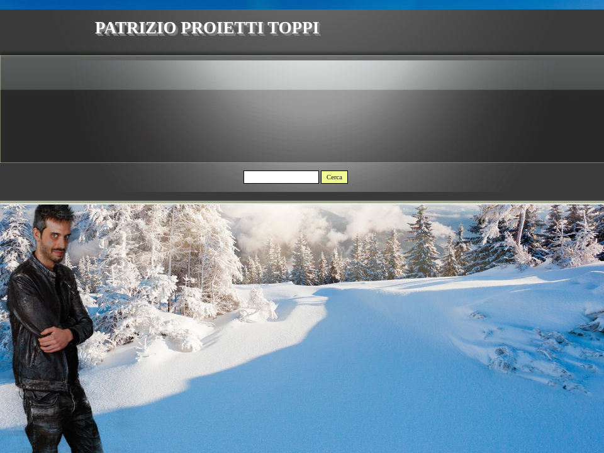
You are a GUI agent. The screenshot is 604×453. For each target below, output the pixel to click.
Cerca (334, 177)
